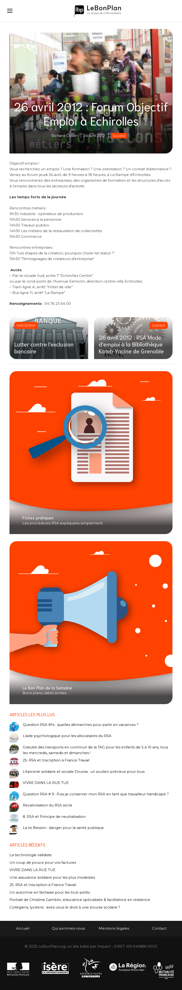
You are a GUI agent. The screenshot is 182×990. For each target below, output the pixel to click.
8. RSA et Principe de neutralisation (54, 816)
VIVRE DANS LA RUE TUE (46, 782)
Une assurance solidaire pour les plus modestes (52, 877)
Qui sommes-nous (68, 928)
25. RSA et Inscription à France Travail (56, 760)
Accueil (22, 928)
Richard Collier (64, 135)
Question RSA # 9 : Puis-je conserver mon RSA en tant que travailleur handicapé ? (96, 794)
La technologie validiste (30, 855)
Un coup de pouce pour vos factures (42, 862)
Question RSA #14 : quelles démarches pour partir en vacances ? (80, 724)
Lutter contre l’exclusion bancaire (44, 347)
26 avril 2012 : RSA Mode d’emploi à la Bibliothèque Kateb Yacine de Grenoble (131, 344)
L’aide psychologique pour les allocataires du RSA (67, 736)
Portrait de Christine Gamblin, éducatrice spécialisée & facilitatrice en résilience (79, 899)
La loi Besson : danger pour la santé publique (63, 827)
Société (119, 136)
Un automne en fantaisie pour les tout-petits (49, 892)
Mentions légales (114, 928)
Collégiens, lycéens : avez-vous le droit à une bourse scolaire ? (64, 907)
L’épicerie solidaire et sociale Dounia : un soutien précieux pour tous (84, 771)
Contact (159, 928)
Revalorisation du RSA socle (47, 805)
